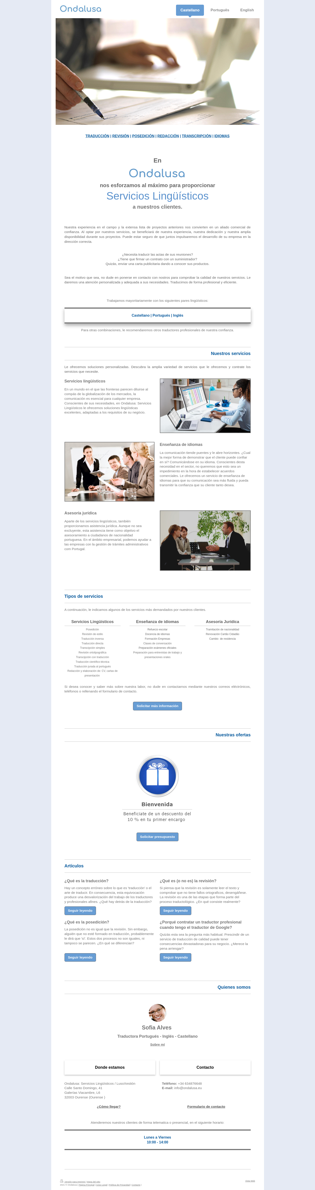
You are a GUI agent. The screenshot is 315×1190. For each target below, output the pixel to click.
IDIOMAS (221, 136)
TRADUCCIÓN (97, 136)
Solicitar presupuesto (157, 836)
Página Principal (86, 1184)
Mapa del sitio (93, 1181)
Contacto (136, 1184)
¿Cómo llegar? (109, 1106)
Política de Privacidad (119, 1184)
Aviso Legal (101, 1184)
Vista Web (250, 1180)
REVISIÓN (120, 136)
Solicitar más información (157, 705)
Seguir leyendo (80, 910)
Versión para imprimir (73, 1181)
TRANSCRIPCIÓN (196, 136)
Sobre (157, 1043)
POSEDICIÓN (143, 136)
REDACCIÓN (168, 136)
